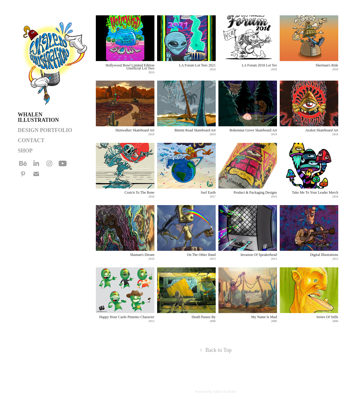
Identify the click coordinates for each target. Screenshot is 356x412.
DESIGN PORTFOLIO (45, 130)
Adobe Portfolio (224, 391)
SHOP (25, 151)
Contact (31, 140)
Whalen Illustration (38, 117)
